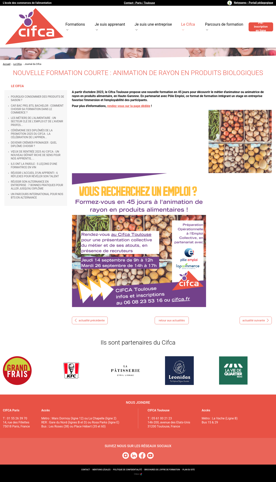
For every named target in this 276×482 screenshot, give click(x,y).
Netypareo (253, 2)
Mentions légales (101, 470)
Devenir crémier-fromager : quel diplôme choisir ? (34, 144)
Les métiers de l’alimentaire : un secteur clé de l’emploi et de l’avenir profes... (37, 121)
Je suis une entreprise (140, 19)
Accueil (6, 64)
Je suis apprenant (96, 19)
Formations (60, 19)
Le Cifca (177, 19)
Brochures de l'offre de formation (162, 470)
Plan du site (188, 470)
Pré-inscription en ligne (259, 19)
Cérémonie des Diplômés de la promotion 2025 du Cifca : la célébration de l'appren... (32, 134)
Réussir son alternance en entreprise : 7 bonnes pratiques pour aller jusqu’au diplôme (37, 185)
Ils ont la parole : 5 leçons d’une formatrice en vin (34, 165)
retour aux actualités (172, 320)
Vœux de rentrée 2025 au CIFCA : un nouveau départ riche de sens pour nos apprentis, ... (36, 155)
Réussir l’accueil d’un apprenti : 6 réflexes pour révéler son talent (35, 174)
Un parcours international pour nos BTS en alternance (37, 196)
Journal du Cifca (33, 64)
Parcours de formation (214, 19)
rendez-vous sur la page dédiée (128, 106)
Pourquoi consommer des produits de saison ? (37, 98)
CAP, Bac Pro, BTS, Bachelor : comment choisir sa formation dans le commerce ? (37, 109)
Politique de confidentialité (127, 470)
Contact (85, 470)
